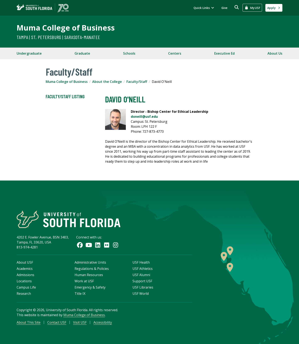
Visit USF (80, 322)
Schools (129, 53)
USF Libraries (142, 287)
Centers (174, 53)
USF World (140, 293)
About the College (107, 81)
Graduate (82, 53)
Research (24, 293)
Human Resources (89, 275)
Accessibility (102, 322)
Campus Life (26, 287)
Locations (24, 281)
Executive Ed (224, 53)
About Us (274, 53)
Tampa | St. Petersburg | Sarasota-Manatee (58, 37)
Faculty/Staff (136, 81)
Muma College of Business (66, 28)
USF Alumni (141, 275)
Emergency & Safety (90, 287)
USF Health (141, 262)
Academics (25, 268)
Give (224, 8)
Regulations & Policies (92, 268)
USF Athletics (142, 268)
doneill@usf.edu (144, 116)
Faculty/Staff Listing (65, 96)
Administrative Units (90, 262)
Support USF (142, 281)
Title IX (80, 293)
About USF (25, 262)
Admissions (25, 275)
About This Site (28, 322)
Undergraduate (29, 53)
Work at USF (84, 281)
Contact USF (56, 322)
